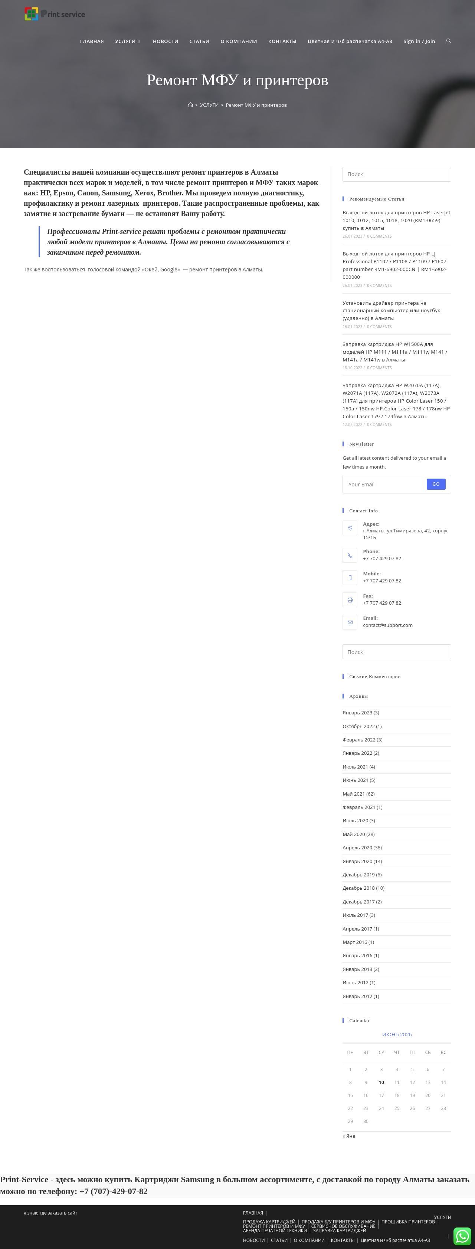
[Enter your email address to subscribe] (397, 484)
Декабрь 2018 (359, 888)
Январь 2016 (357, 955)
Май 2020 (354, 834)
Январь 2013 (357, 969)
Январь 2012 (357, 996)
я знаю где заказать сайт (50, 1213)
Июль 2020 (355, 820)
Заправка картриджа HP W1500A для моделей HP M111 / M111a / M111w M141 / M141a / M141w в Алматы (395, 352)
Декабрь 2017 (359, 901)
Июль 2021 (355, 766)
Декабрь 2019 (359, 874)
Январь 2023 (357, 712)
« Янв (349, 1136)
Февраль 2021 (359, 807)
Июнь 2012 (355, 982)
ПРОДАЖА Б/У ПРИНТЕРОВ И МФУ (339, 1222)
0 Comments (379, 236)
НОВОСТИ (254, 1240)
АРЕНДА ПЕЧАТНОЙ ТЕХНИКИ (275, 1230)
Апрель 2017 (357, 928)
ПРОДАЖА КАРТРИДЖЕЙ (269, 1222)
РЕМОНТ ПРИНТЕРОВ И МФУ (274, 1226)
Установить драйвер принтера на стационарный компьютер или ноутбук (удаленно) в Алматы (391, 311)
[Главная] (190, 105)
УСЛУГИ (442, 1217)
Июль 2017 (355, 915)
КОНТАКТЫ (343, 1240)
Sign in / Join (419, 41)
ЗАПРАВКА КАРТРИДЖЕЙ (339, 1230)
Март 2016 (355, 942)
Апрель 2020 (357, 847)
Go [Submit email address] (436, 484)
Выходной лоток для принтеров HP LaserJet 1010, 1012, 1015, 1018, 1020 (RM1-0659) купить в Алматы (397, 220)
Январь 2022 (357, 753)
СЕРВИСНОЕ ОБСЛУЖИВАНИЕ (343, 1226)
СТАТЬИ (279, 1240)
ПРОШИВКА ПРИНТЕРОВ (408, 1222)
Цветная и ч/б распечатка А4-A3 (395, 1240)
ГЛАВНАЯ (253, 1213)
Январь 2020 (357, 861)
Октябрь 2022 (359, 726)
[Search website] (449, 41)
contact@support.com (388, 625)
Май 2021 (354, 793)
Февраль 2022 (359, 739)
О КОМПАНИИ (309, 1240)
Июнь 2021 (355, 780)
